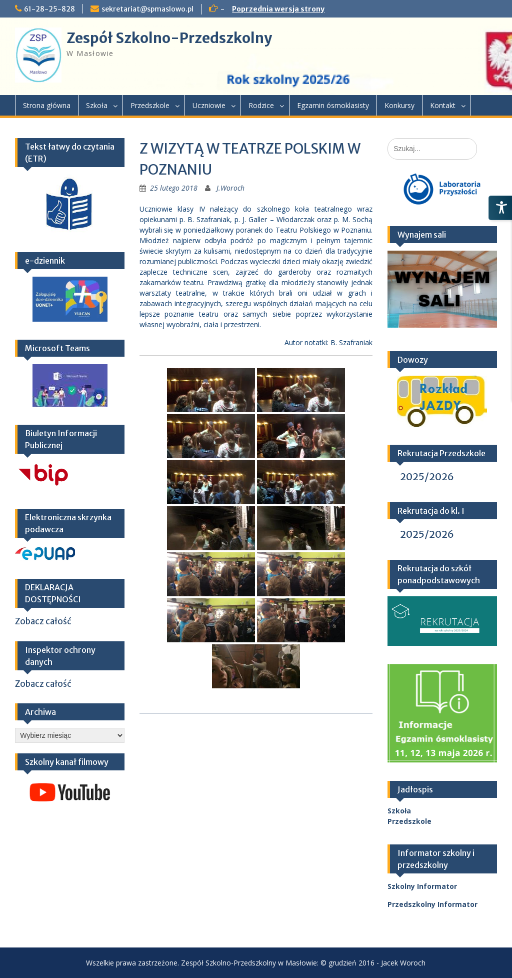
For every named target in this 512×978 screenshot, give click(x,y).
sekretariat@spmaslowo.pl (148, 9)
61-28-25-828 (49, 9)
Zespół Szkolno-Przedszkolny (169, 38)
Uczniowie (209, 105)
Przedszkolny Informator (433, 904)
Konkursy (399, 105)
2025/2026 (427, 476)
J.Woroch (230, 188)
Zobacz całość (43, 621)
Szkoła (97, 105)
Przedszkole (150, 105)
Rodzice (261, 105)
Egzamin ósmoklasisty (333, 105)
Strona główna (46, 105)
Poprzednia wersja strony (278, 9)
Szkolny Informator (422, 886)
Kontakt (443, 105)
